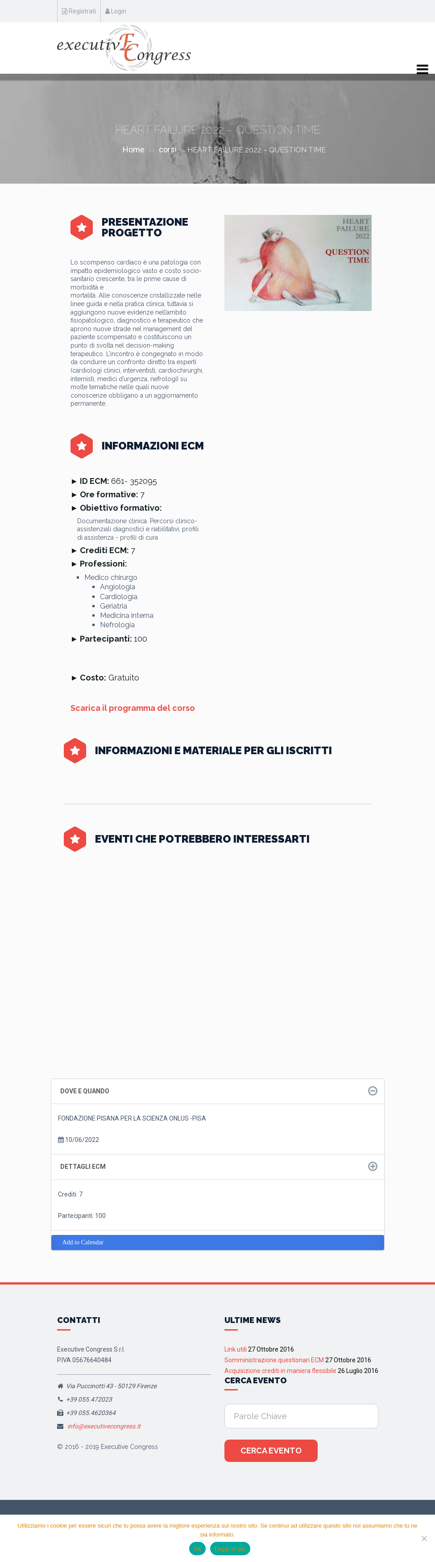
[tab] (217, 1091)
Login (115, 11)
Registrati (79, 11)
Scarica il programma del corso (132, 708)
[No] (423, 1538)
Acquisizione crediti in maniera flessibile (280, 1370)
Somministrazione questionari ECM (274, 1360)
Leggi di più (230, 1548)
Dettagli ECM (83, 1166)
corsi (168, 149)
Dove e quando (84, 1091)
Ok (197, 1548)
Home (134, 149)
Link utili (235, 1349)
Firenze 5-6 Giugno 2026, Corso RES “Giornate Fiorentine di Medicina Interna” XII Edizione (294, 962)
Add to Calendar (83, 1242)
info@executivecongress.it (104, 1426)
